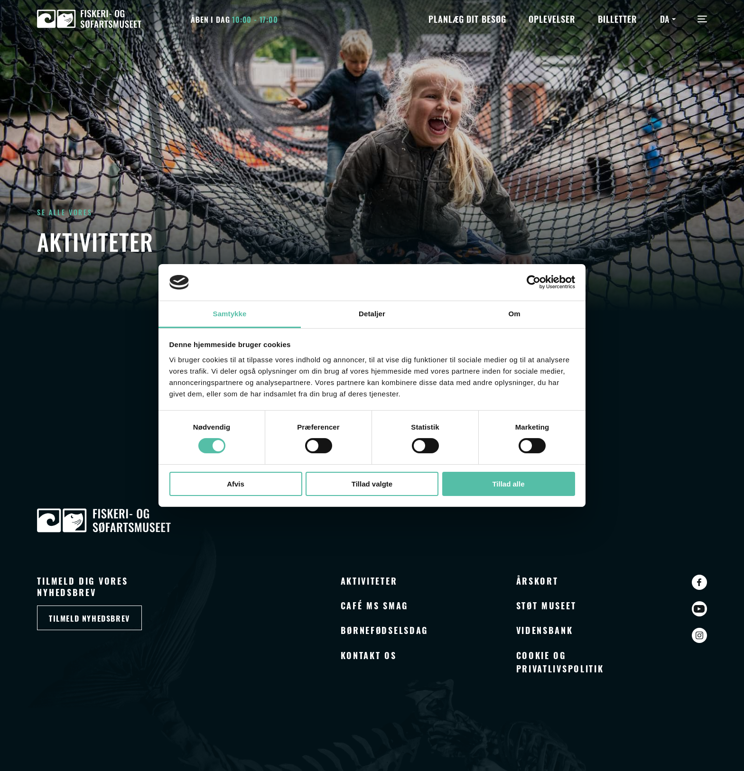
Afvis (235, 484)
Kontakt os (369, 655)
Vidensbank (544, 630)
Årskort (537, 580)
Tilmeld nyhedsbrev (89, 618)
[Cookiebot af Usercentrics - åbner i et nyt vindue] (533, 282)
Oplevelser (552, 18)
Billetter (617, 18)
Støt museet (546, 605)
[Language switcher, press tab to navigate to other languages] (669, 18)
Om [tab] (514, 314)
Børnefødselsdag (384, 630)
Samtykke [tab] (230, 314)
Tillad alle (508, 484)
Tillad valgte (372, 484)
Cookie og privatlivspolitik (560, 661)
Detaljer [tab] (372, 314)
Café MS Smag (374, 605)
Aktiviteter (369, 580)
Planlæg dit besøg (467, 18)
